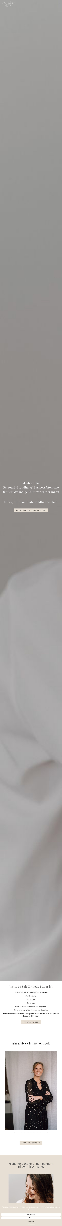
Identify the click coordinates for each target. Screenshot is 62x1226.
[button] (7, 1091)
